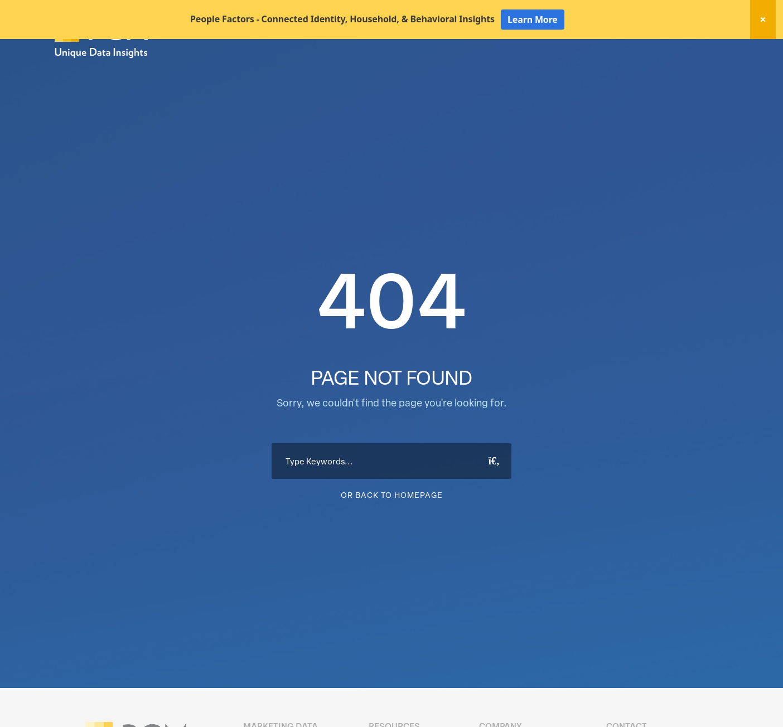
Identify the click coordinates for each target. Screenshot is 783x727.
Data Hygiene (491, 71)
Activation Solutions (570, 71)
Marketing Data (420, 71)
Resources (644, 71)
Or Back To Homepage (392, 534)
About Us (700, 71)
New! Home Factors (595, 52)
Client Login (698, 51)
